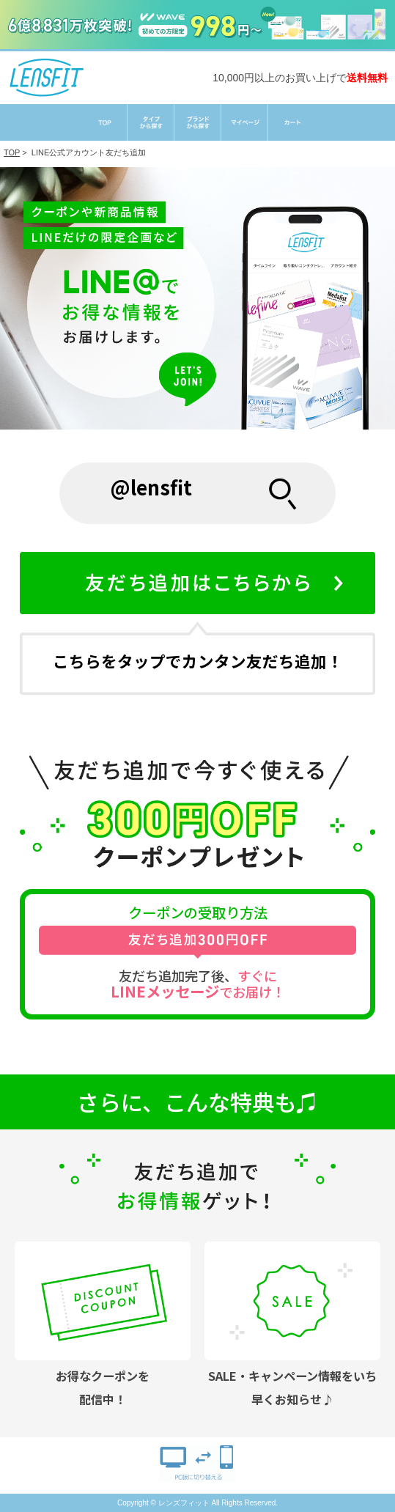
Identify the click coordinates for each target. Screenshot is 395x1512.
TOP (12, 152)
